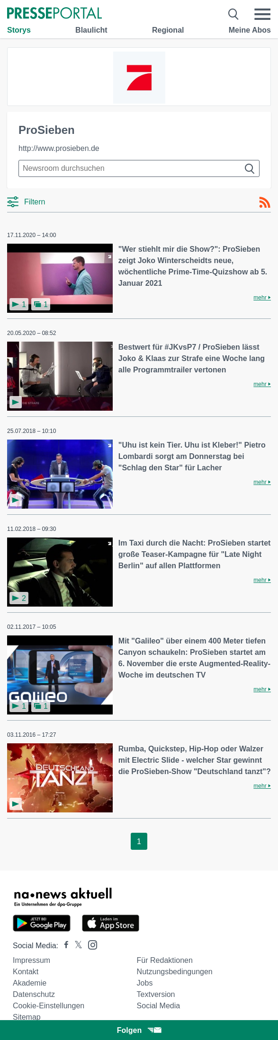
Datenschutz (34, 994)
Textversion (156, 994)
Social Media (158, 1006)
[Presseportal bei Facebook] (63, 946)
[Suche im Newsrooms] (139, 168)
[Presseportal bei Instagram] (89, 944)
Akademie (29, 983)
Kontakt (25, 972)
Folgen (139, 1030)
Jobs (145, 983)
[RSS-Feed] (265, 202)
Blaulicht (91, 30)
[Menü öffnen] (262, 14)
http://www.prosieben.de (58, 148)
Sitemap (27, 1017)
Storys (19, 30)
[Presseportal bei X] (75, 946)
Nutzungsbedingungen (175, 972)
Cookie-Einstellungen (48, 1006)
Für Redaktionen (165, 960)
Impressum (31, 960)
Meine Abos (250, 30)
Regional (168, 30)
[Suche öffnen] (234, 14)
